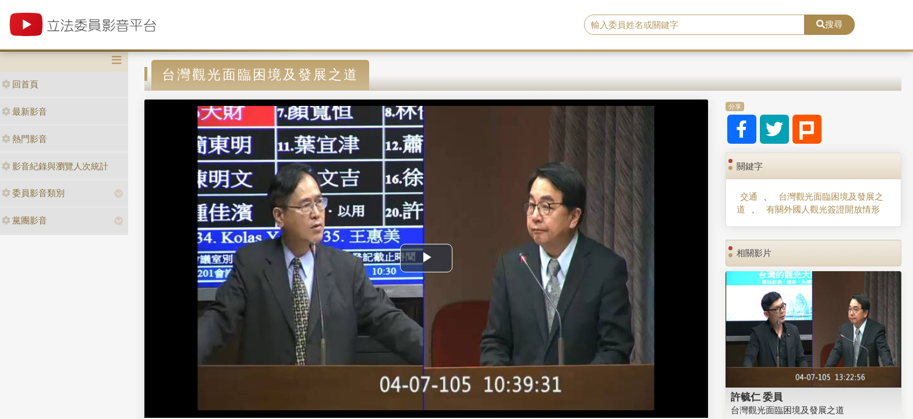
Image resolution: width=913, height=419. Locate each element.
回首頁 (20, 84)
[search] (694, 25)
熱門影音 (24, 139)
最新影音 (24, 111)
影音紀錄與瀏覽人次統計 (55, 166)
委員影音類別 (33, 193)
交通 (749, 196)
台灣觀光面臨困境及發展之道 (787, 410)
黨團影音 (24, 220)
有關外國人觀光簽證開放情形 (823, 209)
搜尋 (829, 24)
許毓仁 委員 (757, 397)
